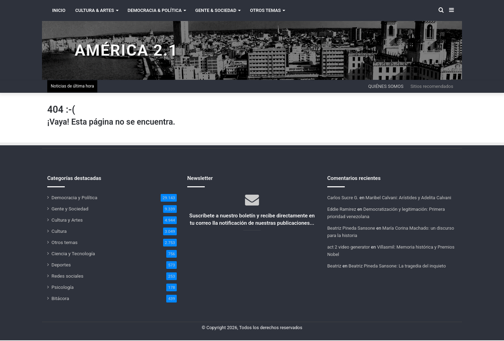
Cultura (58, 232)
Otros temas (64, 243)
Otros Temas (265, 10)
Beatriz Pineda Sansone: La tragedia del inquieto (397, 266)
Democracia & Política (155, 10)
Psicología (62, 288)
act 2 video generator (348, 247)
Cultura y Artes (67, 220)
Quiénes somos (386, 87)
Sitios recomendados (432, 87)
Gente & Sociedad (215, 10)
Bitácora (60, 299)
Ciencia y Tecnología (73, 254)
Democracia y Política (74, 198)
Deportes (61, 265)
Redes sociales (67, 276)
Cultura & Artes (94, 10)
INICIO (58, 10)
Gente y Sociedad (69, 209)
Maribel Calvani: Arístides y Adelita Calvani (408, 198)
